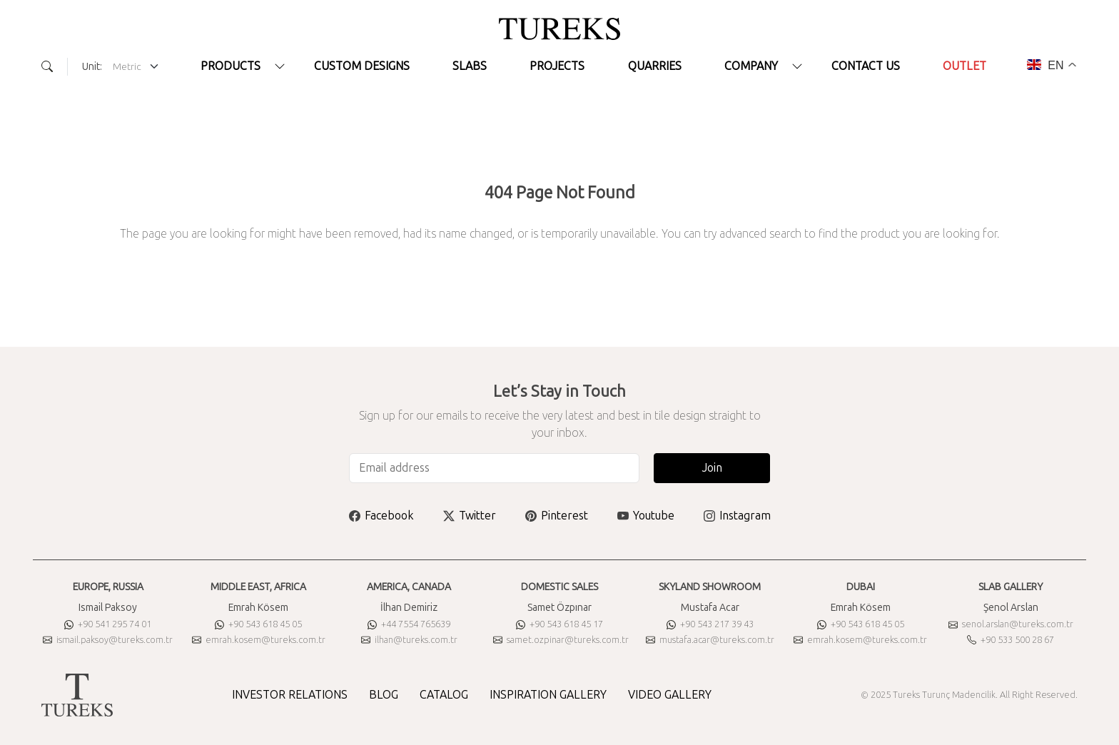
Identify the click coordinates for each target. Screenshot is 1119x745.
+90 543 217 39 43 (710, 624)
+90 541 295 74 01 (107, 624)
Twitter (469, 515)
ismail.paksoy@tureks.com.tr (108, 639)
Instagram (737, 515)
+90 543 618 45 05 (258, 624)
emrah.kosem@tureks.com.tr (258, 639)
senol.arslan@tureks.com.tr (1010, 624)
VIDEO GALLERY (670, 694)
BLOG (383, 694)
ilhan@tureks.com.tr (409, 639)
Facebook (381, 515)
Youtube (645, 515)
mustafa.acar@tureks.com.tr (710, 639)
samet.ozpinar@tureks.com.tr (561, 639)
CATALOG (444, 694)
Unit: (92, 67)
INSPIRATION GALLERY (548, 694)
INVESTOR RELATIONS (290, 694)
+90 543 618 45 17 (559, 624)
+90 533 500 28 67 (1010, 639)
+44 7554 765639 (409, 624)
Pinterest (556, 515)
